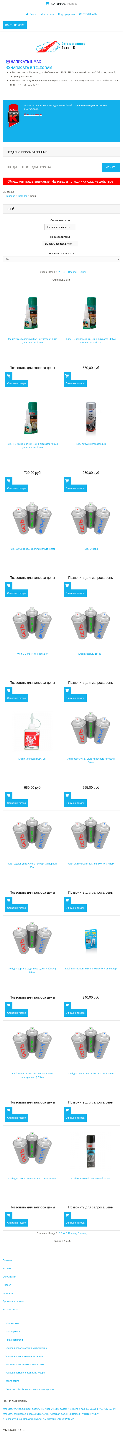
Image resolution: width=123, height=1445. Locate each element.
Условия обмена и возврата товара (25, 1372)
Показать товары (33, 114)
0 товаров (71, 3)
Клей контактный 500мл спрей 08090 (91, 1178)
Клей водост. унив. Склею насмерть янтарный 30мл (32, 863)
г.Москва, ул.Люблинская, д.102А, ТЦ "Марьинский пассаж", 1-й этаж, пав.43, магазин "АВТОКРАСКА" (59, 1408)
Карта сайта (12, 1380)
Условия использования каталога (24, 1356)
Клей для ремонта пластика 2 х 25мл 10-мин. (32, 1178)
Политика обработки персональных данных (30, 1389)
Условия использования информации (26, 1348)
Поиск (32, 14)
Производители (14, 1339)
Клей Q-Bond (91, 549)
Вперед (72, 272)
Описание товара (16, 383)
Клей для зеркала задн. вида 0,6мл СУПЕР (90, 863)
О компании (9, 1276)
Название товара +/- (58, 227)
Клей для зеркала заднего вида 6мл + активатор (91, 968)
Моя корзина (13, 1331)
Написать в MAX (23, 61)
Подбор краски (66, 14)
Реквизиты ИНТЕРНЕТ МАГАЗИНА (25, 1364)
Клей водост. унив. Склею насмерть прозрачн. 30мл (91, 759)
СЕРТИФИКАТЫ (88, 14)
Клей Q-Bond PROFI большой (32, 654)
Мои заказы (47, 14)
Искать (111, 167)
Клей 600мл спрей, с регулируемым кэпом (32, 549)
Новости (7, 1284)
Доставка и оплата (13, 1301)
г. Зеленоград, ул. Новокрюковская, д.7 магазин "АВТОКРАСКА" (38, 1419)
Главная (10, 196)
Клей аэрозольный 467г (91, 654)
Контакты (8, 1293)
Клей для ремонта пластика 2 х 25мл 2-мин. (91, 1073)
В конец (82, 272)
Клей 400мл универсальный (90, 444)
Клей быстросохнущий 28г (32, 759)
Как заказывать (11, 1309)
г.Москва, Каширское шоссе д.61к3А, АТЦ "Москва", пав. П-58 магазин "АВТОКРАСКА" (51, 1414)
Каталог (22, 196)
